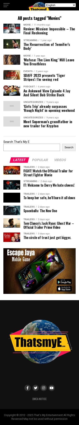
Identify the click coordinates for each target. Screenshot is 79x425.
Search (68, 147)
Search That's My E (16, 142)
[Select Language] (60, 5)
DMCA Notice (39, 399)
